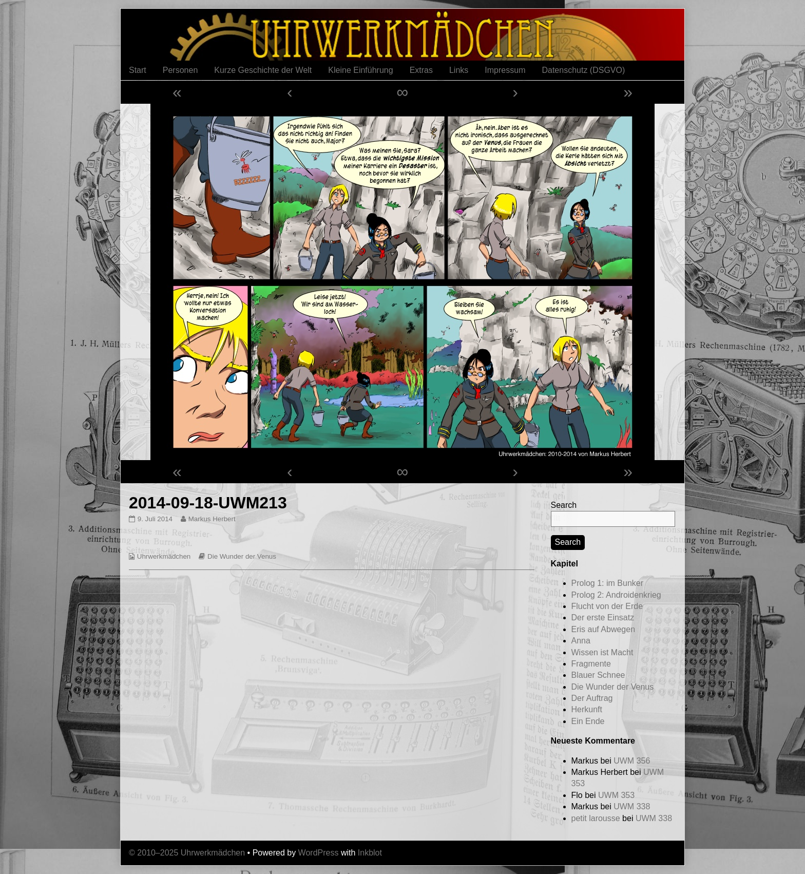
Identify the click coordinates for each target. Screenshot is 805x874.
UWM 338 (632, 806)
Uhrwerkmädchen (163, 556)
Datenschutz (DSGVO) (583, 70)
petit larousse (595, 818)
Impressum (505, 70)
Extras (421, 70)
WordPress (318, 852)
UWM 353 (616, 795)
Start (137, 70)
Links (458, 70)
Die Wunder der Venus (241, 556)
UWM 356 (632, 760)
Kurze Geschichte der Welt (263, 70)
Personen (180, 70)
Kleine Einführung (360, 70)
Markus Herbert (212, 519)
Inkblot (370, 852)
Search (564, 505)
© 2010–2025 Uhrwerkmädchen (187, 852)
